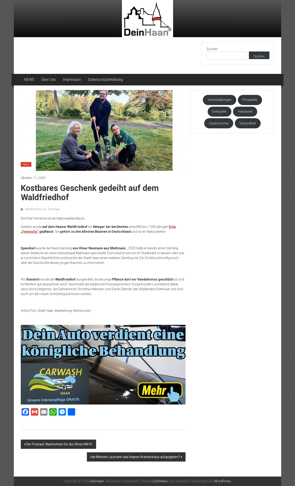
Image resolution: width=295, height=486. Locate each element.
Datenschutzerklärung (105, 79)
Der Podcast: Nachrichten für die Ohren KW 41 (60, 444)
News (26, 164)
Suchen (212, 49)
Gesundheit (247, 123)
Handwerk (245, 111)
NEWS (29, 79)
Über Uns (48, 79)
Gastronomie (218, 123)
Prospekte (249, 100)
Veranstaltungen (219, 100)
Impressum (72, 79)
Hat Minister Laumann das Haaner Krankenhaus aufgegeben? (135, 457)
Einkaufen (219, 111)
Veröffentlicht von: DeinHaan (42, 209)
